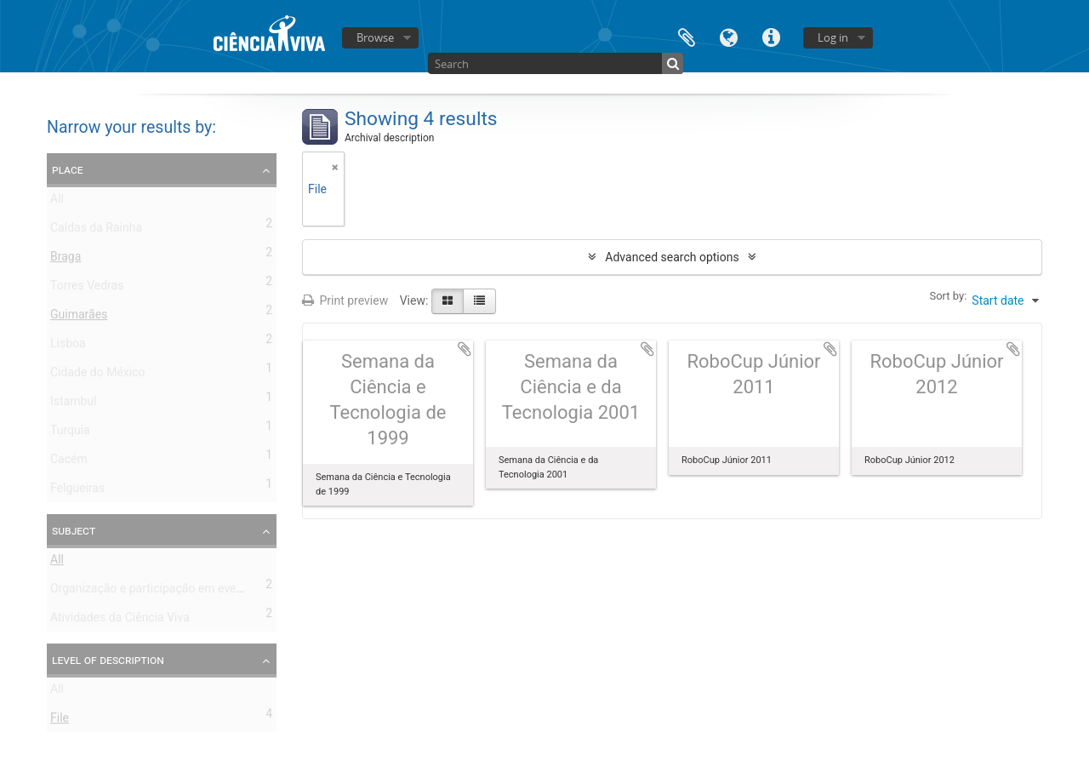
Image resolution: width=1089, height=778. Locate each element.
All (57, 202)
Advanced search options (671, 257)
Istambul (73, 404)
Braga (65, 259)
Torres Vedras (86, 288)
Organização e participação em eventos (154, 591)
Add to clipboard (464, 349)
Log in (833, 37)
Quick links (771, 36)
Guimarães (78, 317)
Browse (375, 37)
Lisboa (68, 346)
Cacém (69, 462)
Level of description (108, 659)
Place (67, 169)
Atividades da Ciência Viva (120, 620)
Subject (73, 530)
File (59, 721)
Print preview (345, 300)
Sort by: (947, 295)
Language (729, 36)
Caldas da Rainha (96, 230)
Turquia (70, 433)
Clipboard (686, 36)
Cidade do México (97, 375)
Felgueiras (77, 491)
